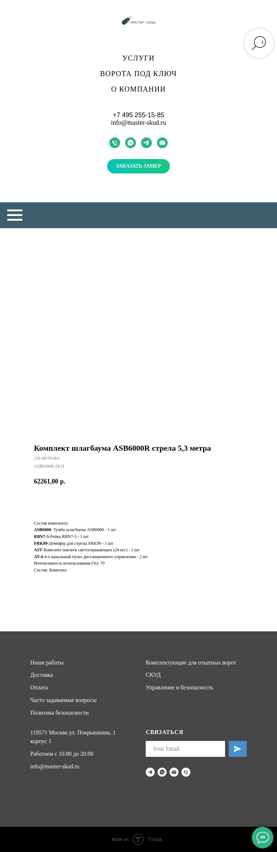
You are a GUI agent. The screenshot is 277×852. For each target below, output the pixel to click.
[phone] (114, 142)
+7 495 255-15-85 (138, 115)
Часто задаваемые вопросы (63, 700)
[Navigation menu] (14, 215)
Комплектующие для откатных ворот (191, 662)
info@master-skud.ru (138, 122)
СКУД (153, 675)
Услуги (138, 58)
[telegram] (146, 142)
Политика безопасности (59, 713)
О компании (138, 89)
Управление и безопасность (179, 687)
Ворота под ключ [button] (138, 74)
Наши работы (46, 662)
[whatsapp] (130, 142)
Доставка (41, 675)
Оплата (39, 687)
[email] (162, 142)
